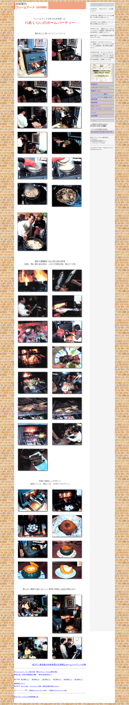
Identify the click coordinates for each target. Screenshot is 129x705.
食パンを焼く (25, 686)
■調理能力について (19, 683)
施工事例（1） (25, 679)
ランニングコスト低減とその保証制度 (101, 98)
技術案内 (94, 84)
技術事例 (94, 102)
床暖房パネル (96, 91)
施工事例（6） (78, 679)
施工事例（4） (57, 679)
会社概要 (94, 116)
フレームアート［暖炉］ (100, 94)
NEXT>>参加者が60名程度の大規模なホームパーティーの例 (59, 664)
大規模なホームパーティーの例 (58, 690)
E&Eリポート (96, 106)
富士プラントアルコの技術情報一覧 (26, 697)
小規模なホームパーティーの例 (37, 690)
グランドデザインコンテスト (101, 109)
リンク (93, 112)
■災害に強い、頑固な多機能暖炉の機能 (25, 674)
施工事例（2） (36, 679)
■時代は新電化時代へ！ (45, 674)
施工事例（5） (67, 679)
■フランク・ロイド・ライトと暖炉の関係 (24, 671)
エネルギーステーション (100, 87)
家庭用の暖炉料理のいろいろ (51, 686)
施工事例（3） (46, 679)
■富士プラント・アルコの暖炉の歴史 (46, 671)
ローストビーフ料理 (35, 686)
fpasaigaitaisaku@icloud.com (101, 132)
